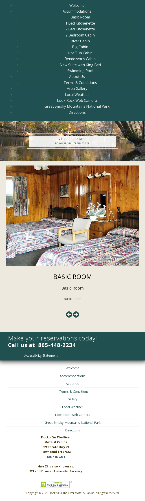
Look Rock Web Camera (77, 100)
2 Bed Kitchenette (80, 29)
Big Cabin (80, 46)
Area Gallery (77, 88)
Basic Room (80, 17)
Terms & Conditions (80, 82)
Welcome (77, 5)
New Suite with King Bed (80, 64)
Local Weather (77, 94)
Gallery (72, 399)
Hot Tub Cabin (80, 52)
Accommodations (77, 11)
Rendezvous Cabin (80, 58)
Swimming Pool (80, 70)
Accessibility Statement (41, 355)
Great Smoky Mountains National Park (77, 106)
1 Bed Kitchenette (80, 23)
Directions (77, 112)
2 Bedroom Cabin (80, 35)
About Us (77, 76)
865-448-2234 (57, 345)
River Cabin (80, 41)
